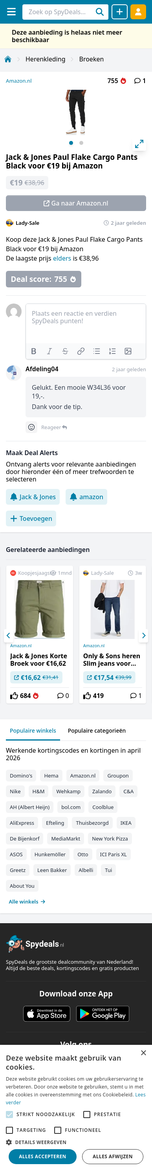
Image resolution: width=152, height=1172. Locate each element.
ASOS (16, 854)
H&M (39, 791)
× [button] (143, 1053)
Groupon (117, 775)
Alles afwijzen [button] (113, 1156)
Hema (51, 775)
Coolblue (103, 807)
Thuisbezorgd (92, 822)
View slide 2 (81, 143)
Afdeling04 (42, 369)
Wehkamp (68, 791)
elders (62, 258)
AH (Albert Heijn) (29, 807)
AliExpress (22, 822)
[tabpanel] (76, 824)
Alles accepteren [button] (42, 1156)
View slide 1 (71, 143)
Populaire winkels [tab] (33, 730)
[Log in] (138, 11)
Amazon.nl (19, 80)
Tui (108, 870)
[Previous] (8, 635)
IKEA (126, 822)
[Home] (8, 59)
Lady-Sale (27, 223)
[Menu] (11, 12)
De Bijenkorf (24, 838)
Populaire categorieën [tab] (97, 730)
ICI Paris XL (113, 854)
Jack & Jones (33, 496)
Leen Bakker (52, 870)
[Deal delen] (120, 11)
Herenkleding (45, 59)
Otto (82, 854)
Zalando (102, 791)
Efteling (55, 822)
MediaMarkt (65, 838)
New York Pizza (110, 838)
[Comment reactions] (31, 427)
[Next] (143, 635)
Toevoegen (31, 518)
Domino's (21, 775)
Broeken (91, 59)
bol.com (71, 807)
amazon (86, 496)
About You (22, 885)
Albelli (86, 870)
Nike (15, 791)
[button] (76, 1142)
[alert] (76, 1108)
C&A (128, 791)
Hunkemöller (50, 854)
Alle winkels (27, 901)
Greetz (18, 870)
